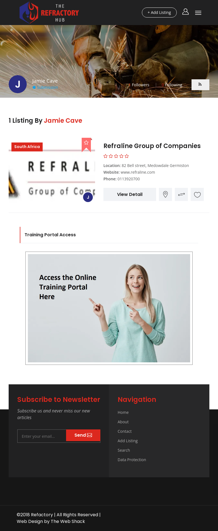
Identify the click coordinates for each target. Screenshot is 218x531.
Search (124, 450)
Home (123, 412)
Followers (139, 84)
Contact (125, 431)
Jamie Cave (63, 120)
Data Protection (132, 459)
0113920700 (128, 178)
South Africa (27, 146)
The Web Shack (68, 521)
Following (172, 84)
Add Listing (128, 440)
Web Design (30, 521)
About (123, 421)
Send (83, 435)
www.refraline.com (138, 172)
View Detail (129, 194)
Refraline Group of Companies (152, 146)
